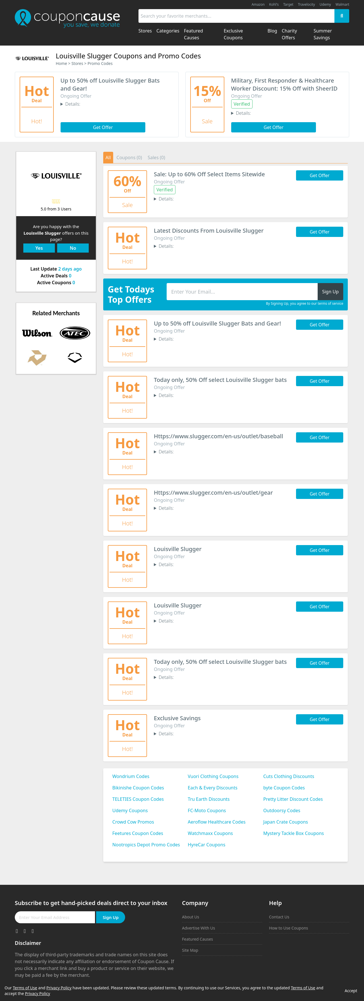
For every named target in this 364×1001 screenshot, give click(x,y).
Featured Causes (197, 939)
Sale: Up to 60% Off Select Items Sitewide (209, 174)
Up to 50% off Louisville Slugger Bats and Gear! (217, 323)
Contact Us (279, 917)
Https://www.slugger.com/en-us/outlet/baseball (218, 436)
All (108, 157)
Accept (351, 990)
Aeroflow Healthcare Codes (216, 822)
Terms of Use (25, 987)
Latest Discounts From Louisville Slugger (209, 230)
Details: (72, 104)
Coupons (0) (129, 157)
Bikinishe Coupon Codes (138, 788)
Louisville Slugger (178, 549)
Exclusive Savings (177, 718)
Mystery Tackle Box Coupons (293, 833)
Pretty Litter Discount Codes (293, 799)
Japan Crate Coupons (285, 822)
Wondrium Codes (130, 776)
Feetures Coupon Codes (137, 833)
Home (61, 63)
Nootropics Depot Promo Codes (146, 845)
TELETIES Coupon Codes (138, 799)
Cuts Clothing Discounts (288, 776)
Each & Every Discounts (212, 788)
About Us (190, 917)
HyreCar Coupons (206, 845)
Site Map (190, 950)
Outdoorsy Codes (281, 810)
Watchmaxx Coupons (210, 833)
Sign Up (111, 917)
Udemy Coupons (130, 810)
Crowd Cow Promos (133, 822)
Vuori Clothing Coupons (213, 776)
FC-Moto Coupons (207, 810)
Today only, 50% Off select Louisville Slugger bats (220, 380)
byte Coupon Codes (284, 788)
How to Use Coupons (288, 928)
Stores (77, 63)
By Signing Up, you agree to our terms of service (304, 303)
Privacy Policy (58, 987)
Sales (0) (156, 157)
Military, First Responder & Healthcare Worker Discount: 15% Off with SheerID (284, 84)
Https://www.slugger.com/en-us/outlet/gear (213, 492)
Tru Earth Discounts (208, 799)
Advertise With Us (198, 928)
